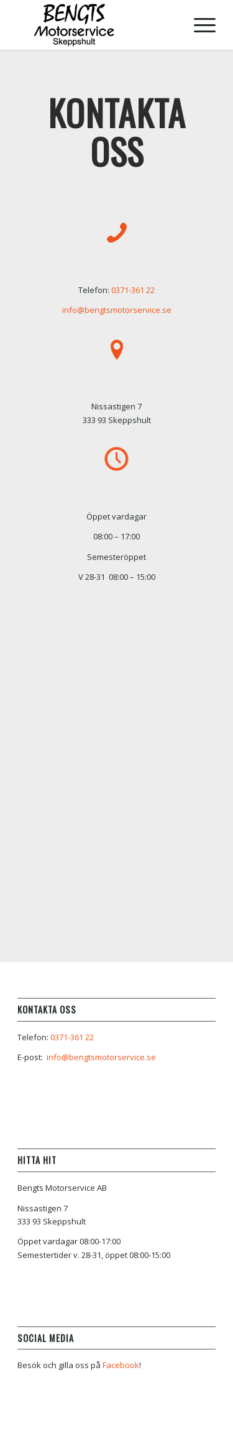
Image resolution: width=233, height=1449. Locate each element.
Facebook (121, 1365)
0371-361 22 (133, 290)
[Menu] (198, 25)
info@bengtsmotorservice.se (116, 309)
